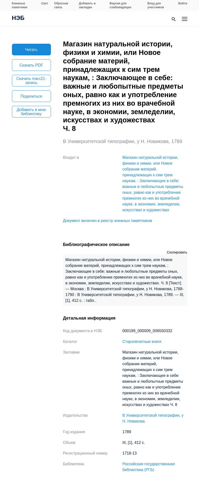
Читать (31, 50)
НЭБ (18, 18)
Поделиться (31, 96)
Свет (44, 3)
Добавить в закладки (87, 5)
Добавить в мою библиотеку (31, 112)
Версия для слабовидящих (120, 5)
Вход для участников (155, 5)
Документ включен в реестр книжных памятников (107, 221)
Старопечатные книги (142, 341)
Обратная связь (61, 5)
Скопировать (177, 252)
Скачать (31, 65)
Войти (182, 3)
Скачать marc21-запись (31, 80)
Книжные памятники (20, 5)
